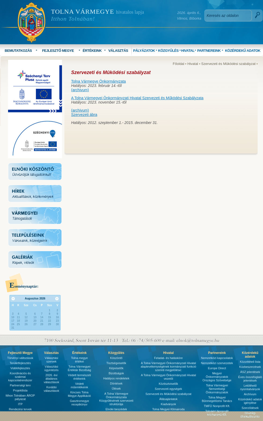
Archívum (250, 394)
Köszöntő (116, 358)
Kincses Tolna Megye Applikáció (79, 394)
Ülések (116, 388)
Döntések (116, 383)
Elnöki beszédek (116, 409)
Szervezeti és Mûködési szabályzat (228, 64)
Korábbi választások (51, 389)
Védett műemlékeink (79, 385)
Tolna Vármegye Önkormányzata (98, 81)
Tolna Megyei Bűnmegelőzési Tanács (217, 399)
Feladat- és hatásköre (168, 358)
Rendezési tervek (20, 409)
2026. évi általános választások (51, 379)
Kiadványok (168, 404)
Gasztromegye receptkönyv (79, 402)
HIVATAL (188, 51)
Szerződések (250, 407)
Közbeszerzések (250, 366)
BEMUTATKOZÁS (18, 51)
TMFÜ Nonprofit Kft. (217, 406)
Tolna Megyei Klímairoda (168, 409)
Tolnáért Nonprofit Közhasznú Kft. (217, 412)
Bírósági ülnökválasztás (250, 414)
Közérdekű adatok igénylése (250, 401)
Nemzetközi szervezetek (217, 363)
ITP (20, 404)
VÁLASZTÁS (118, 51)
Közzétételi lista (250, 361)
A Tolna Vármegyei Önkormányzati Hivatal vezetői (168, 377)
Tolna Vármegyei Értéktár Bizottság (79, 368)
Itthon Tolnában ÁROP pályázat (20, 397)
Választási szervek (51, 359)
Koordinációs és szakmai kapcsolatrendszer (20, 377)
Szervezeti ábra (84, 114)
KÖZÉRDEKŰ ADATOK (242, 51)
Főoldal (178, 64)
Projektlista (20, 390)
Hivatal (192, 64)
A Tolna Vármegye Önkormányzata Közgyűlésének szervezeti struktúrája (116, 399)
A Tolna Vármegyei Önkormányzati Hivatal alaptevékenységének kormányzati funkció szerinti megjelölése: (168, 366)
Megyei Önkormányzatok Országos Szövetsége (217, 377)
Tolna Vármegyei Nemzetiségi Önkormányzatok (217, 389)
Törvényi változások (20, 358)
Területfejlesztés (20, 363)
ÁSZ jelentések (250, 372)
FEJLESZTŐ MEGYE (58, 51)
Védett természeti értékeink (79, 377)
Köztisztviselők (168, 383)
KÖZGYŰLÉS (168, 51)
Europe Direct (217, 368)
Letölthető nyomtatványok (250, 387)
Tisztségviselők (116, 363)
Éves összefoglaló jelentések (250, 378)
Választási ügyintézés (51, 368)
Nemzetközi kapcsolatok (217, 358)
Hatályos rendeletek (116, 378)
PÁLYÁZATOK (144, 51)
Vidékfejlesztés (20, 368)
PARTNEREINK (209, 51)
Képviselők (116, 368)
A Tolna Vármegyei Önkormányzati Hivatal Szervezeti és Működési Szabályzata (137, 98)
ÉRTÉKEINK (92, 51)
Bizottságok (116, 373)
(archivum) (80, 90)
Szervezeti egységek (168, 388)
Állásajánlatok (168, 399)
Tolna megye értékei (79, 359)
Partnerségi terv (20, 385)
